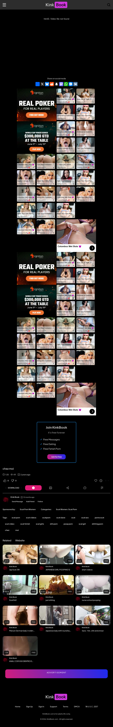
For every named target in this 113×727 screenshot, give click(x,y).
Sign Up (29, 706)
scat (73, 517)
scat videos (31, 517)
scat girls (40, 524)
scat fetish (25, 524)
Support (53, 706)
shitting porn (97, 524)
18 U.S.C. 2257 (91, 706)
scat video (9, 524)
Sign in (41, 706)
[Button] (33, 487)
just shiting (50, 600)
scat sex (85, 517)
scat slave (60, 517)
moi (17, 530)
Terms (65, 706)
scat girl (82, 524)
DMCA (77, 706)
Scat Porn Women (28, 509)
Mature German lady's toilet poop (22, 630)
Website (20, 540)
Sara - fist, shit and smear (93, 630)
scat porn (16, 517)
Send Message (17, 501)
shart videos (87, 569)
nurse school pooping (91, 600)
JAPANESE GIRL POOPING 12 (58, 569)
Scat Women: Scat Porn (66, 509)
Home (17, 706)
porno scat (99, 517)
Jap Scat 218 (14, 569)
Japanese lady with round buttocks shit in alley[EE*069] (58, 630)
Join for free (56, 457)
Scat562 (13, 600)
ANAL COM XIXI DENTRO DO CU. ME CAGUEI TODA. (22, 661)
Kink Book (15, 497)
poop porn (68, 524)
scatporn (46, 517)
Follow (40, 501)
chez (7, 530)
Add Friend (30, 501)
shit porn (54, 524)
